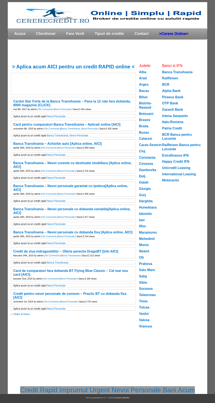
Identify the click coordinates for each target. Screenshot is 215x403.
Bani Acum (179, 390)
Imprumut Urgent (84, 390)
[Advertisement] (84, 51)
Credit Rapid (39, 390)
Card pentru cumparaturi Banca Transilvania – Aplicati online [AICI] (67, 124)
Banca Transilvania (70, 128)
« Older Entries (20, 314)
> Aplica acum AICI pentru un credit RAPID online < (73, 66)
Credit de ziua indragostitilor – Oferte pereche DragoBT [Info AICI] (65, 251)
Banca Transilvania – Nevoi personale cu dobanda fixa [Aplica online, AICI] (72, 232)
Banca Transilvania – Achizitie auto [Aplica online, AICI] (57, 143)
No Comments (46, 109)
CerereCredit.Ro (121, 397)
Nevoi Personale (62, 109)
